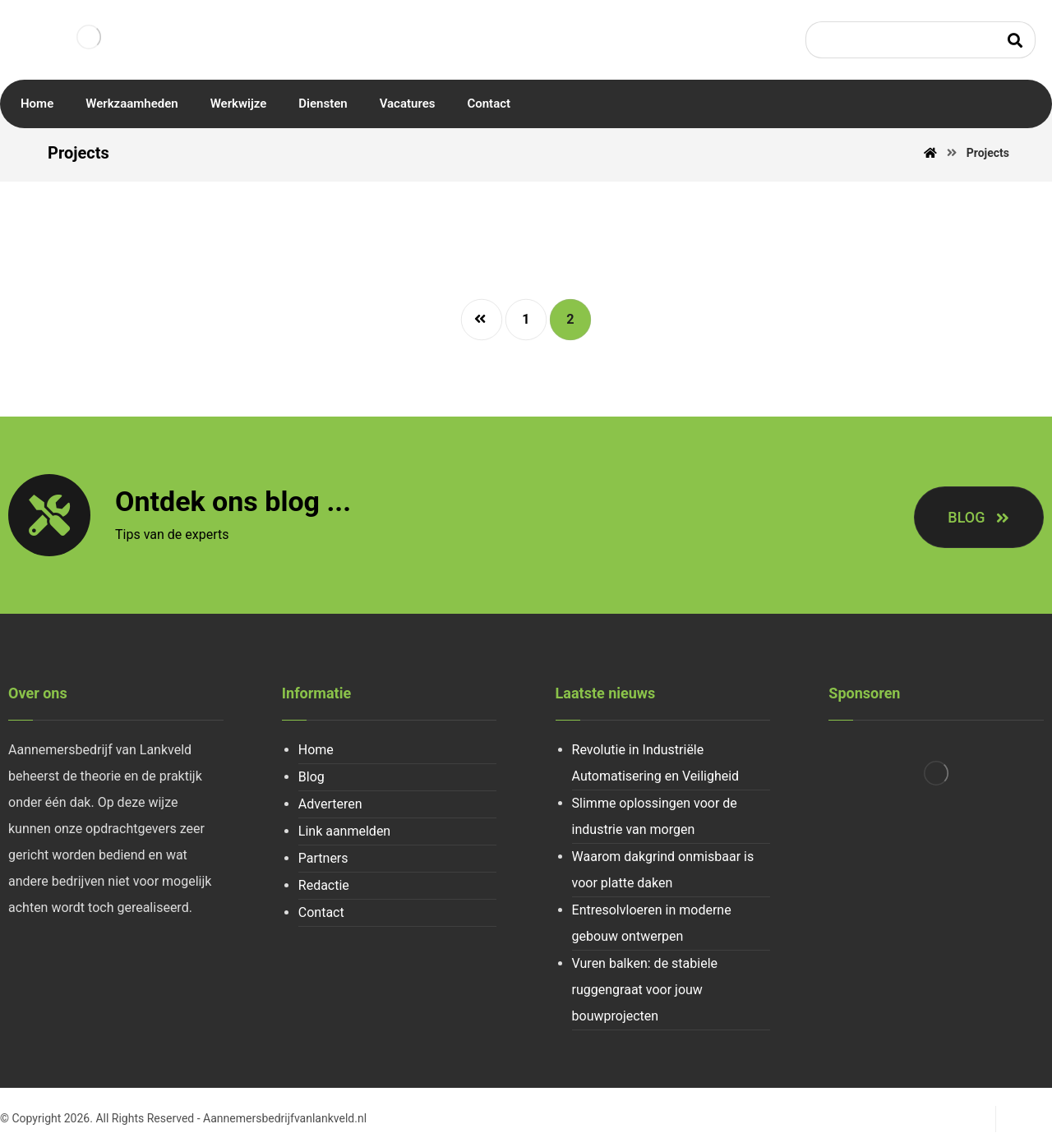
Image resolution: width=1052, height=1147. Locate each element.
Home (316, 750)
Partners (323, 858)
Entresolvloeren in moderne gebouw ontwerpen (651, 923)
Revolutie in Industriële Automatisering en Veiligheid (656, 763)
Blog (311, 777)
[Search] (1015, 40)
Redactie (323, 885)
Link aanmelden (344, 831)
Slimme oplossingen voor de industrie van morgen (654, 816)
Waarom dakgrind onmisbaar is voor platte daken (663, 870)
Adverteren (330, 804)
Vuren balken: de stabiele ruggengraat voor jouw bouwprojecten (644, 990)
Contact (321, 912)
